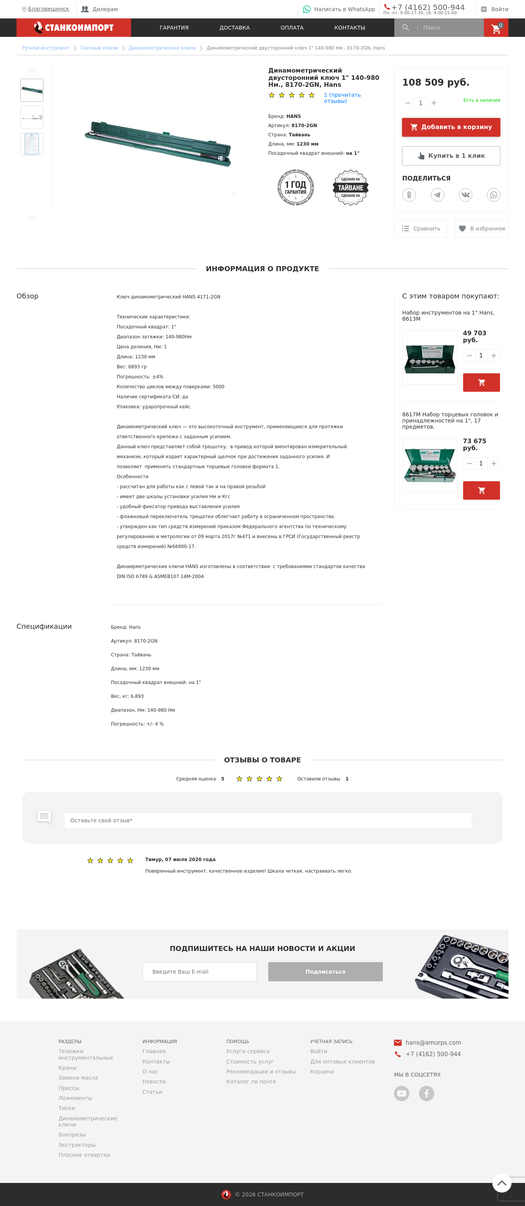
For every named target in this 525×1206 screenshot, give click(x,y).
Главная (153, 1051)
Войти (494, 9)
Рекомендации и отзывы (261, 1072)
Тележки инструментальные (85, 1054)
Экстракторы (77, 1145)
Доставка (234, 28)
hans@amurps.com (433, 1043)
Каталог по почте (251, 1081)
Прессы (68, 1088)
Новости (154, 1081)
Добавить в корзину (456, 127)
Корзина (322, 1072)
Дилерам (99, 9)
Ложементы (75, 1098)
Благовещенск (44, 9)
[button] (32, 71)
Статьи (152, 1092)
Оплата (292, 28)
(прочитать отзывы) (342, 98)
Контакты (349, 28)
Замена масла (78, 1078)
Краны (67, 1068)
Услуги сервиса (248, 1051)
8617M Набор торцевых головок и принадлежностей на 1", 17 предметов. (450, 420)
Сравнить (427, 228)
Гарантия (174, 28)
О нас (150, 1072)
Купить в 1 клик (456, 155)
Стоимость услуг (250, 1062)
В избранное (488, 228)
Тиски (66, 1108)
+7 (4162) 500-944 (420, 7)
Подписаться (326, 972)
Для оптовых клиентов (342, 1062)
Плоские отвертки (84, 1155)
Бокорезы (72, 1134)
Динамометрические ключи (87, 1121)
